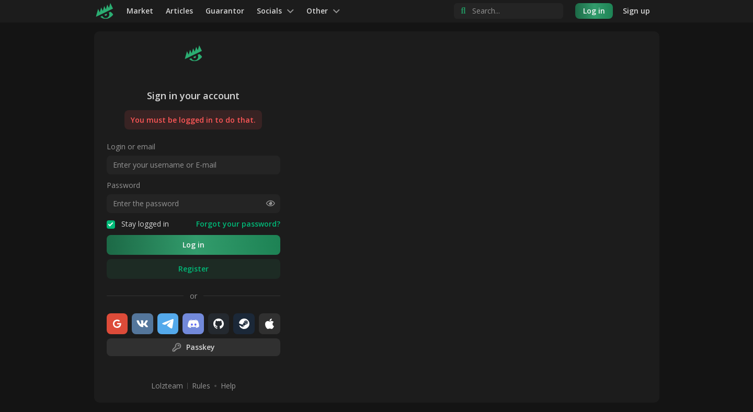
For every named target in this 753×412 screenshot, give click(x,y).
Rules (201, 386)
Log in (594, 11)
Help (228, 386)
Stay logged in (138, 224)
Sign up (636, 11)
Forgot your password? (238, 224)
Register (193, 269)
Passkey (193, 347)
